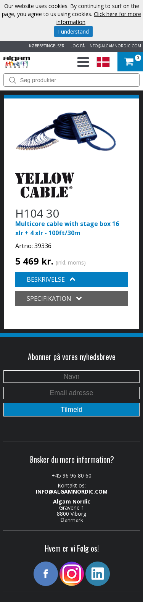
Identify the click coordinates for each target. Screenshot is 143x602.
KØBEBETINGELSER (45, 45)
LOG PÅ (76, 45)
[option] (66, 131)
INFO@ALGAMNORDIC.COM (114, 45)
